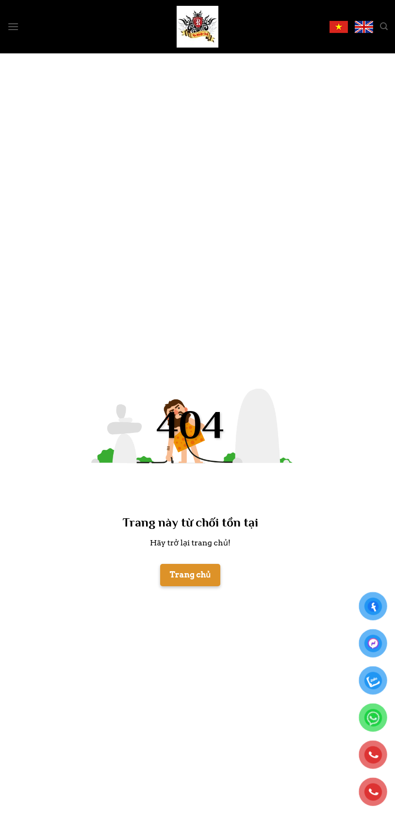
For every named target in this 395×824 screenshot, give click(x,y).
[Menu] (13, 26)
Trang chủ (190, 574)
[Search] (384, 26)
